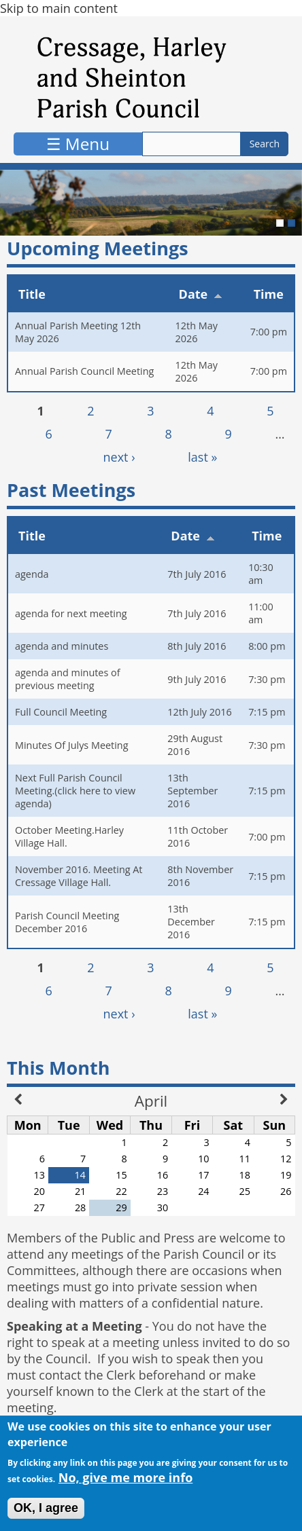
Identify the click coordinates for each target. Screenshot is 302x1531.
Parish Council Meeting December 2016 (67, 922)
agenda (32, 574)
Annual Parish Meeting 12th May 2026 (78, 332)
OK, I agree (46, 1511)
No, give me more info (125, 1481)
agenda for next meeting (71, 613)
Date (201, 294)
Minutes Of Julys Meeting (71, 745)
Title (32, 294)
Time (269, 294)
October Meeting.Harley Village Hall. (69, 836)
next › (119, 457)
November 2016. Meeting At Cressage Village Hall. (79, 876)
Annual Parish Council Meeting (84, 371)
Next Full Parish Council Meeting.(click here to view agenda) (75, 790)
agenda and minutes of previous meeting (67, 679)
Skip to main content (59, 8)
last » (202, 457)
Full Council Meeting (61, 711)
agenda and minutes (61, 646)
